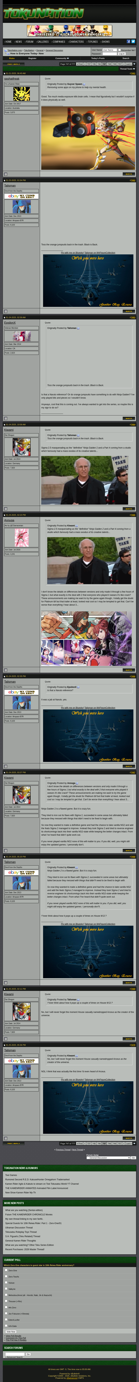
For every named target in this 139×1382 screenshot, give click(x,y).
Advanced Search (15, 1357)
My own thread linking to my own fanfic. (24, 1219)
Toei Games (11, 1175)
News (19, 41)
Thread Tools (126, 69)
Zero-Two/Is (14, 1277)
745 (94, 64)
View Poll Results (13, 1336)
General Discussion (54, 50)
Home (9, 41)
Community (62, 58)
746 (99, 64)
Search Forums (13, 1347)
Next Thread (77, 1149)
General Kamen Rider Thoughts (20, 1240)
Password (96, 54)
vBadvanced (71, 1378)
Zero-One (13, 1270)
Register (32, 58)
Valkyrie (12, 1289)
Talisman (10, 185)
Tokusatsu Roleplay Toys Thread (21, 1232)
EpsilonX (10, 322)
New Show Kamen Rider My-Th (20, 1192)
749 (114, 64)
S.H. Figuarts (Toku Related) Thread (22, 1236)
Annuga (9, 520)
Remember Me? (127, 50)
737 (88, 64)
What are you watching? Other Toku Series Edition (29, 1245)
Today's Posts (97, 58)
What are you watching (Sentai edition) (24, 1210)
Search (126, 58)
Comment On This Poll (16, 1338)
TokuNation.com (15, 50)
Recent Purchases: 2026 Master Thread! (24, 1249)
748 (109, 64)
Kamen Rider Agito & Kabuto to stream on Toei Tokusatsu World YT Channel (42, 1184)
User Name (97, 50)
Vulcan (11, 1283)
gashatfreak (11, 78)
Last (129, 64)
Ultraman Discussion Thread (19, 1227)
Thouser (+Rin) (15, 1301)
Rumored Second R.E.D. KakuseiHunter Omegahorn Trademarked (37, 1179)
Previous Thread (63, 1149)
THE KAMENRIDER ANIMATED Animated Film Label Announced (36, 1188)
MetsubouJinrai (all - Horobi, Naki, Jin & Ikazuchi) (30, 1295)
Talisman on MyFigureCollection (100, 252)
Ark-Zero (12, 1307)
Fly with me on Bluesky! (72, 252)
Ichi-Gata (13, 1326)
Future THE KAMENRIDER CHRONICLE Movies (28, 1214)
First (80, 64)
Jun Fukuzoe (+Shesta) (19, 1314)
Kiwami (9, 429)
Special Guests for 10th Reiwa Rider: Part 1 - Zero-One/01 (33, 1223)
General (39, 50)
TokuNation (29, 50)
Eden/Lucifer (14, 1320)
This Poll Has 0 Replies (16, 1340)
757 (119, 64)
